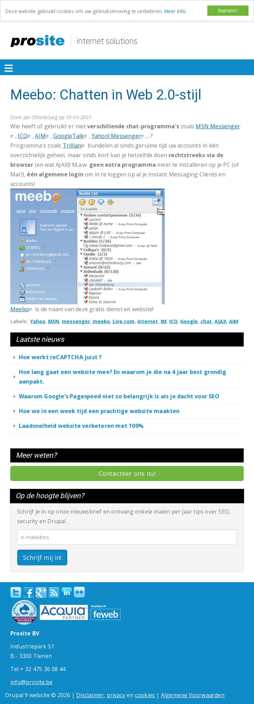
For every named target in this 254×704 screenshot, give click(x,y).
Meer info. (175, 11)
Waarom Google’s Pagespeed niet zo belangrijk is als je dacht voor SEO (119, 396)
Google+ (41, 592)
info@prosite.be (31, 681)
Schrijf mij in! (42, 557)
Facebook (28, 592)
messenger (76, 321)
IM (163, 321)
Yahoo (37, 321)
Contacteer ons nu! (127, 473)
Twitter (15, 592)
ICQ (25, 136)
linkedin (66, 592)
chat (206, 321)
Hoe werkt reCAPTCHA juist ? (60, 357)
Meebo (22, 309)
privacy (116, 695)
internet (147, 321)
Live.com (124, 321)
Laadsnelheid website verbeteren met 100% (81, 426)
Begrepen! (228, 10)
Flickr (79, 591)
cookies (145, 695)
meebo (101, 321)
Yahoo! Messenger (119, 136)
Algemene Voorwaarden (192, 695)
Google (189, 321)
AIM (42, 136)
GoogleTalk (71, 136)
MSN (53, 321)
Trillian (74, 145)
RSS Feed (53, 592)
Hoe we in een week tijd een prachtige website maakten (99, 411)
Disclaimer (90, 695)
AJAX (220, 321)
